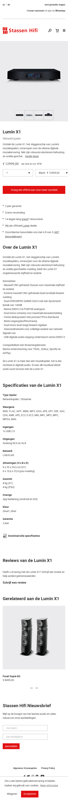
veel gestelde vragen (55, 4)
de (9, 4)
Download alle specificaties (24, 536)
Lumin (26, 225)
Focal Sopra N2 (11, 676)
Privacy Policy (48, 768)
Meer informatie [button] (49, 785)
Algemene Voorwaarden (25, 768)
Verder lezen (32, 156)
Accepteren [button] (29, 794)
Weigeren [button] (12, 794)
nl (4, 4)
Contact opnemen (35, 10)
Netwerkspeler (12, 138)
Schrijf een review (14, 583)
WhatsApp (60, 10)
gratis (25, 219)
